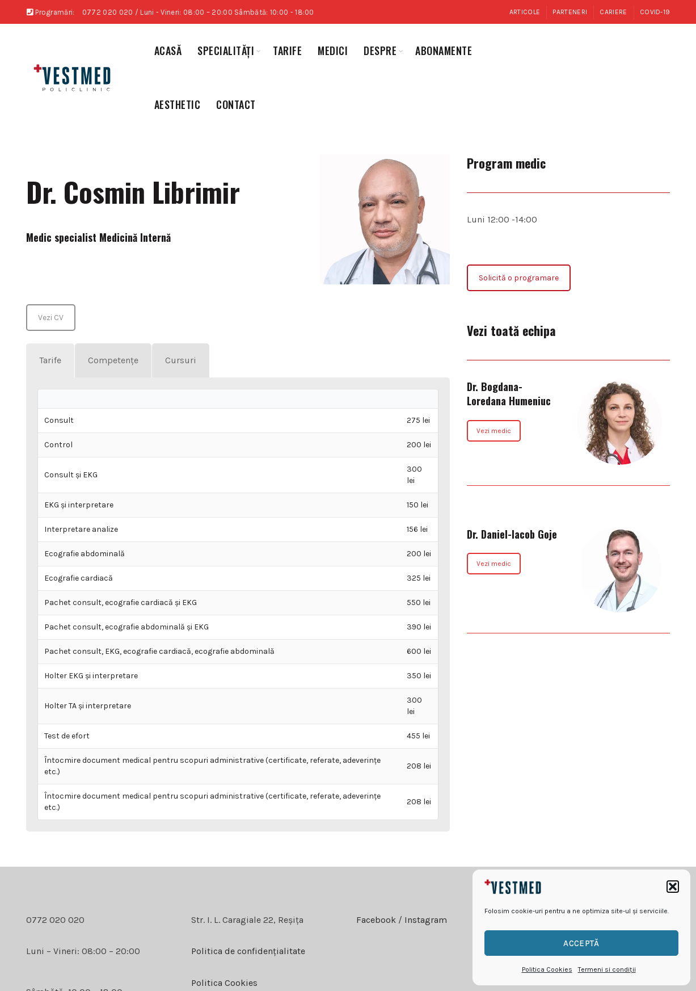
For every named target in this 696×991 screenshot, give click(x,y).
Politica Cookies (547, 969)
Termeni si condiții (607, 969)
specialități (225, 50)
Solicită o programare (519, 278)
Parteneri (569, 12)
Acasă (168, 50)
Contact (236, 104)
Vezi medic (493, 431)
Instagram (424, 919)
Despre (380, 50)
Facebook (376, 919)
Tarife (287, 50)
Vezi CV (51, 317)
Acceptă (581, 943)
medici (333, 50)
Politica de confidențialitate (248, 951)
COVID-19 (655, 12)
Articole (524, 12)
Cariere (613, 12)
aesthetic (177, 104)
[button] (672, 886)
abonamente (443, 50)
